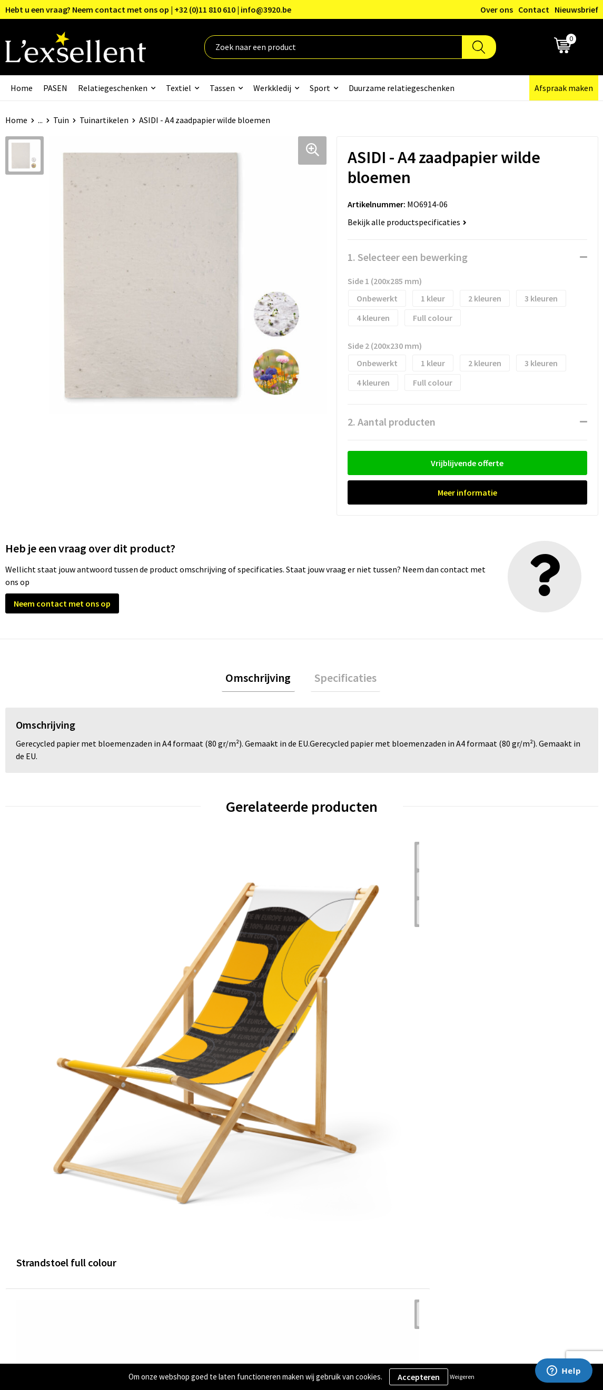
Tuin (61, 120)
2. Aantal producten (392, 421)
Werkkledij (272, 88)
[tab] (262, 680)
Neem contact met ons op (62, 603)
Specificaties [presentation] (342, 679)
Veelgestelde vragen (275, 1162)
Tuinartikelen (104, 120)
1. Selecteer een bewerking (408, 257)
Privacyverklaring (488, 1130)
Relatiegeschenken (112, 88)
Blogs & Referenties (275, 1130)
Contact (533, 9)
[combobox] (333, 47)
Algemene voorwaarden (499, 1114)
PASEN (55, 88)
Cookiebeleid (480, 1146)
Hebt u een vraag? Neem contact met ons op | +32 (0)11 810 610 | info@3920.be (148, 9)
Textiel (178, 88)
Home (22, 88)
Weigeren (462, 1377)
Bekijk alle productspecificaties (407, 222)
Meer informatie (467, 492)
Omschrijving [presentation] (262, 679)
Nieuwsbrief (576, 9)
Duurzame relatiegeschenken (401, 88)
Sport (320, 88)
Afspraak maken (564, 88)
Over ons (496, 9)
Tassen (222, 88)
